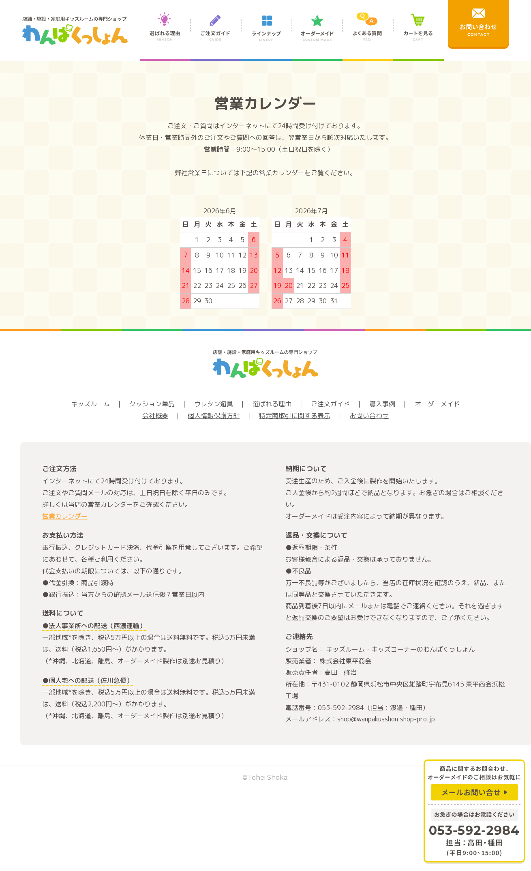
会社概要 (155, 415)
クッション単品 (152, 403)
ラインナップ (266, 36)
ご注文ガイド (216, 36)
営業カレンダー (65, 516)
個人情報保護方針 (214, 415)
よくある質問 (368, 36)
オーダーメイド (317, 36)
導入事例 (382, 403)
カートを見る (418, 36)
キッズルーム (90, 403)
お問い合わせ (369, 415)
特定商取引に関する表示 (294, 415)
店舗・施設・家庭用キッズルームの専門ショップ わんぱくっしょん (75, 30)
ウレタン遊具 (213, 403)
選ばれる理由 (165, 36)
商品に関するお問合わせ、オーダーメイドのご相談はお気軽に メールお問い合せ (474, 781)
